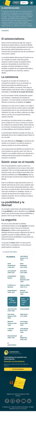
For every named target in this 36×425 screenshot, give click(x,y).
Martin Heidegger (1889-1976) (25, 301)
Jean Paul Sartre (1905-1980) (12, 309)
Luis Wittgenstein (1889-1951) (23, 337)
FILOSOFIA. (10, 257)
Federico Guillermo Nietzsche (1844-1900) (25, 278)
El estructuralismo (12, 344)
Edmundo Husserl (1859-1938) (24, 292)
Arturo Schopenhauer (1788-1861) (11, 265)
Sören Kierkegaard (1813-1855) (23, 265)
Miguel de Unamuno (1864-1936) (12, 323)
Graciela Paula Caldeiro (11, 252)
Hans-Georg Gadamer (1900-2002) (12, 316)
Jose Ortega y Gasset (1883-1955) (24, 323)
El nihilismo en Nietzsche (12, 286)
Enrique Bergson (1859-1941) (12, 291)
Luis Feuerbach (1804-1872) (12, 271)
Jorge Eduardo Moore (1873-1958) (24, 330)
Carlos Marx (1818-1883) (23, 271)
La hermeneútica (24, 309)
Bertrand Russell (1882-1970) (12, 336)
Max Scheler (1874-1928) (12, 300)
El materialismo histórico (12, 277)
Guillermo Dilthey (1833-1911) (25, 286)
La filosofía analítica (11, 329)
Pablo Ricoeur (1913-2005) (24, 315)
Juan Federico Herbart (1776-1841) (24, 258)
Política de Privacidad (21, 408)
